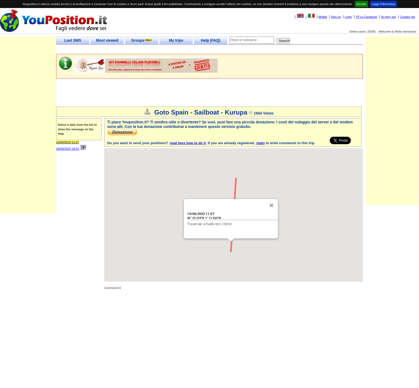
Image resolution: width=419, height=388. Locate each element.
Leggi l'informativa (383, 4)
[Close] (271, 205)
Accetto (361, 4)
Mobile (323, 16)
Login (348, 16)
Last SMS (72, 40)
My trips (176, 40)
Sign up (336, 16)
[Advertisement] (153, 50)
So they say (388, 16)
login (261, 143)
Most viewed (107, 40)
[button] (230, 246)
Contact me (407, 16)
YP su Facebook (366, 16)
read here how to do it (188, 143)
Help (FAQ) (210, 40)
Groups (141, 40)
